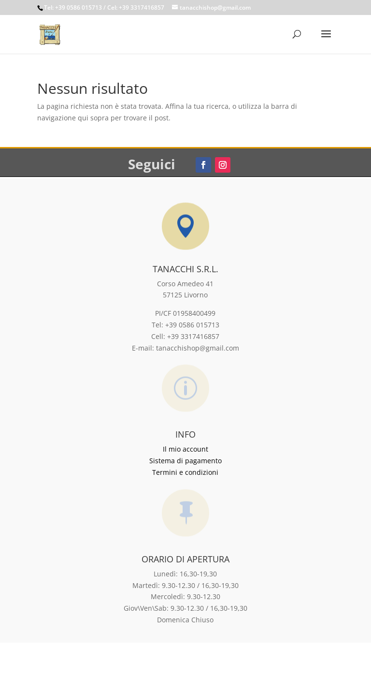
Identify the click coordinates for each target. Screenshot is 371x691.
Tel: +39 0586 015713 (73, 7)
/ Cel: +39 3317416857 (134, 7)
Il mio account (185, 449)
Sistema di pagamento (185, 460)
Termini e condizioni (185, 472)
